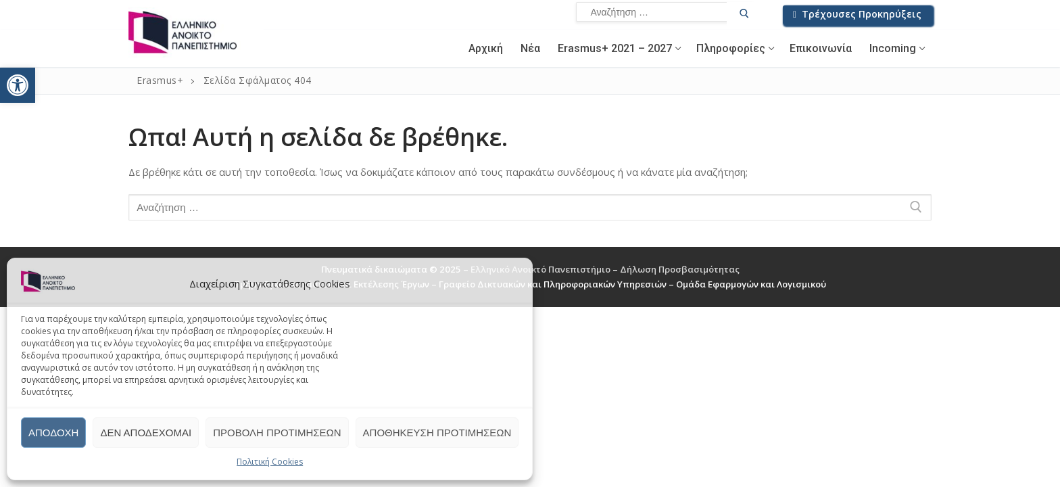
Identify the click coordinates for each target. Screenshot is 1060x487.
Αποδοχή (53, 432)
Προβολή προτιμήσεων (277, 432)
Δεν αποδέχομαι (145, 432)
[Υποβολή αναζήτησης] (745, 15)
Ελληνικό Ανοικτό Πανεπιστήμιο (541, 269)
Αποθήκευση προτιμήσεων (437, 432)
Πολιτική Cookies (270, 461)
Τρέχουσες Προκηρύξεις (857, 13)
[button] (17, 85)
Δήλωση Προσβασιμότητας (680, 269)
